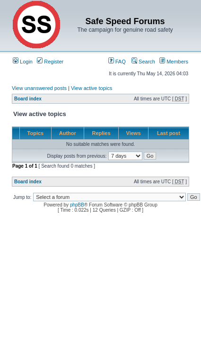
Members (173, 61)
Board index (28, 98)
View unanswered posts (39, 88)
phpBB (77, 204)
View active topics (91, 88)
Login (23, 61)
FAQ (117, 61)
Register (50, 61)
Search (143, 61)
